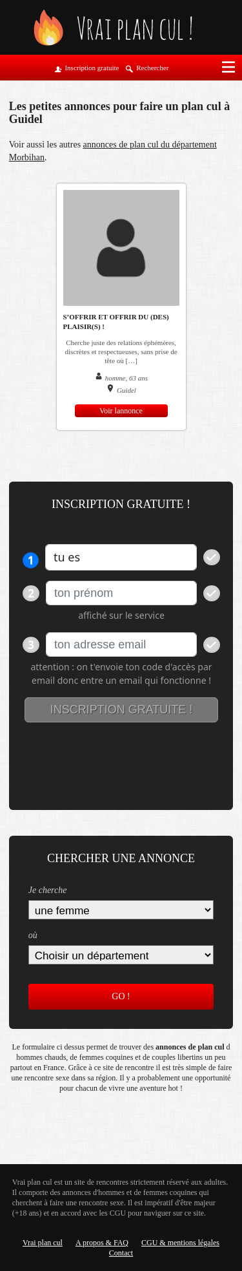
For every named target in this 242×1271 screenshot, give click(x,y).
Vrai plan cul (43, 1242)
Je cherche (47, 890)
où (32, 935)
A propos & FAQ (102, 1242)
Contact (121, 1252)
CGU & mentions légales (180, 1242)
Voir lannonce (121, 410)
